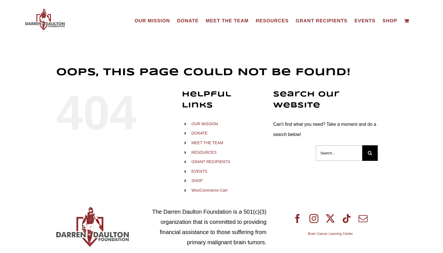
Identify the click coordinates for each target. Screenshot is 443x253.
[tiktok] (346, 218)
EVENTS (199, 171)
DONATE (200, 133)
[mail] (363, 218)
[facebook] (297, 218)
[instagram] (314, 218)
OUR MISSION (205, 124)
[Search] (370, 153)
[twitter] (330, 218)
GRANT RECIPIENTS (211, 161)
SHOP (197, 180)
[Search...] (339, 153)
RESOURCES (204, 152)
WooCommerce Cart (209, 190)
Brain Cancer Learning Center (330, 234)
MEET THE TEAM (207, 142)
